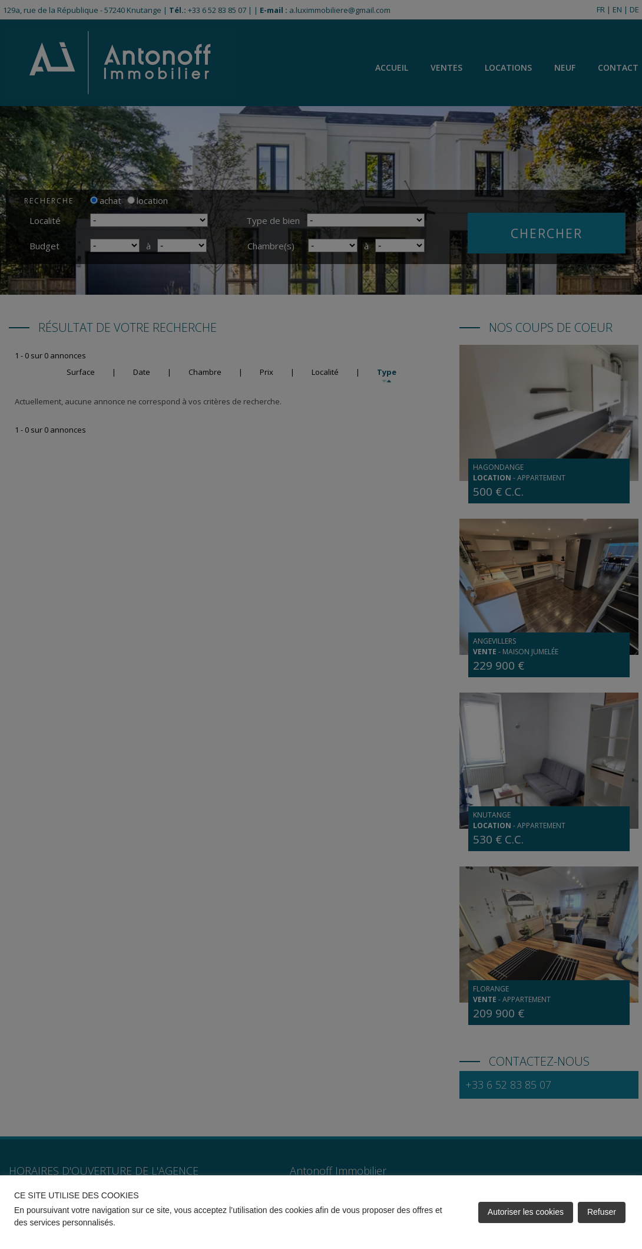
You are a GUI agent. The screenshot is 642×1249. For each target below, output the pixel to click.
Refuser (601, 1212)
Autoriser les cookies (526, 1212)
